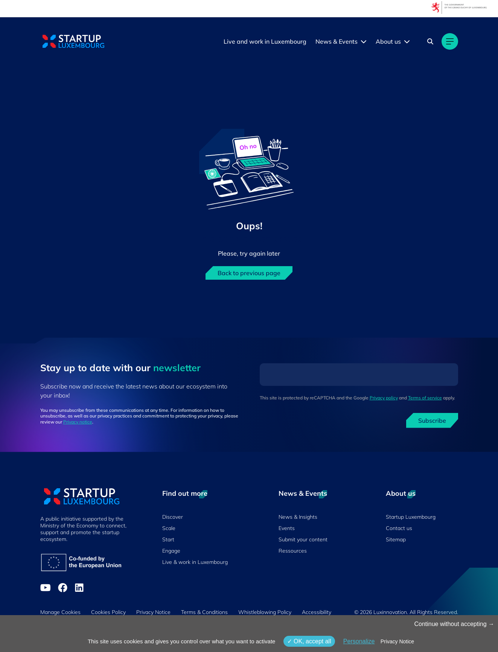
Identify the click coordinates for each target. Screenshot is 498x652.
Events (287, 528)
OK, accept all (309, 641)
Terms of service (425, 398)
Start (168, 539)
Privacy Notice (153, 612)
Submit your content (303, 539)
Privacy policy (384, 398)
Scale (168, 528)
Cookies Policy (108, 612)
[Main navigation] (450, 41)
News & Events (336, 41)
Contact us (399, 528)
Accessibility (316, 612)
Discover (172, 516)
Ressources (293, 550)
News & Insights (298, 516)
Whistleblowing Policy (264, 612)
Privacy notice (77, 422)
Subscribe (432, 420)
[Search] (430, 41)
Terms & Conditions (204, 612)
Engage (171, 550)
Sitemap (396, 539)
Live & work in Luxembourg (195, 562)
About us (388, 41)
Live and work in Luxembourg (265, 41)
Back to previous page (249, 273)
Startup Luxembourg (411, 516)
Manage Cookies (60, 612)
